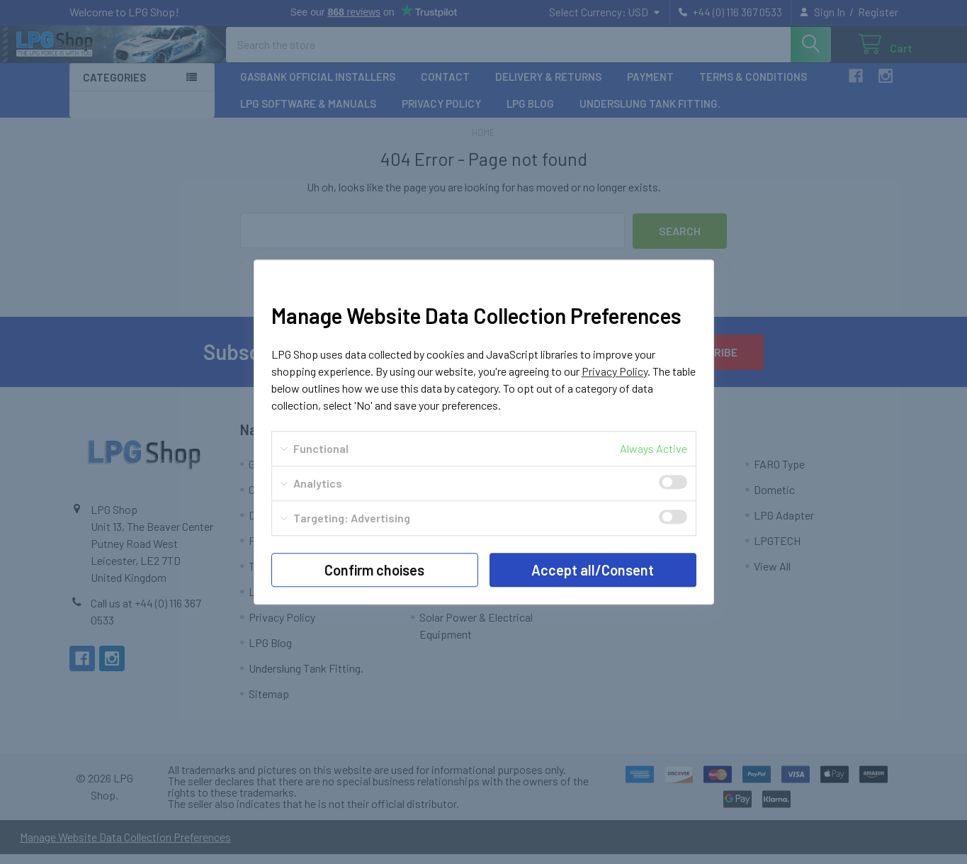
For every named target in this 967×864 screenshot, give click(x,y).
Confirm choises (374, 569)
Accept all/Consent (592, 569)
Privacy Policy (615, 371)
